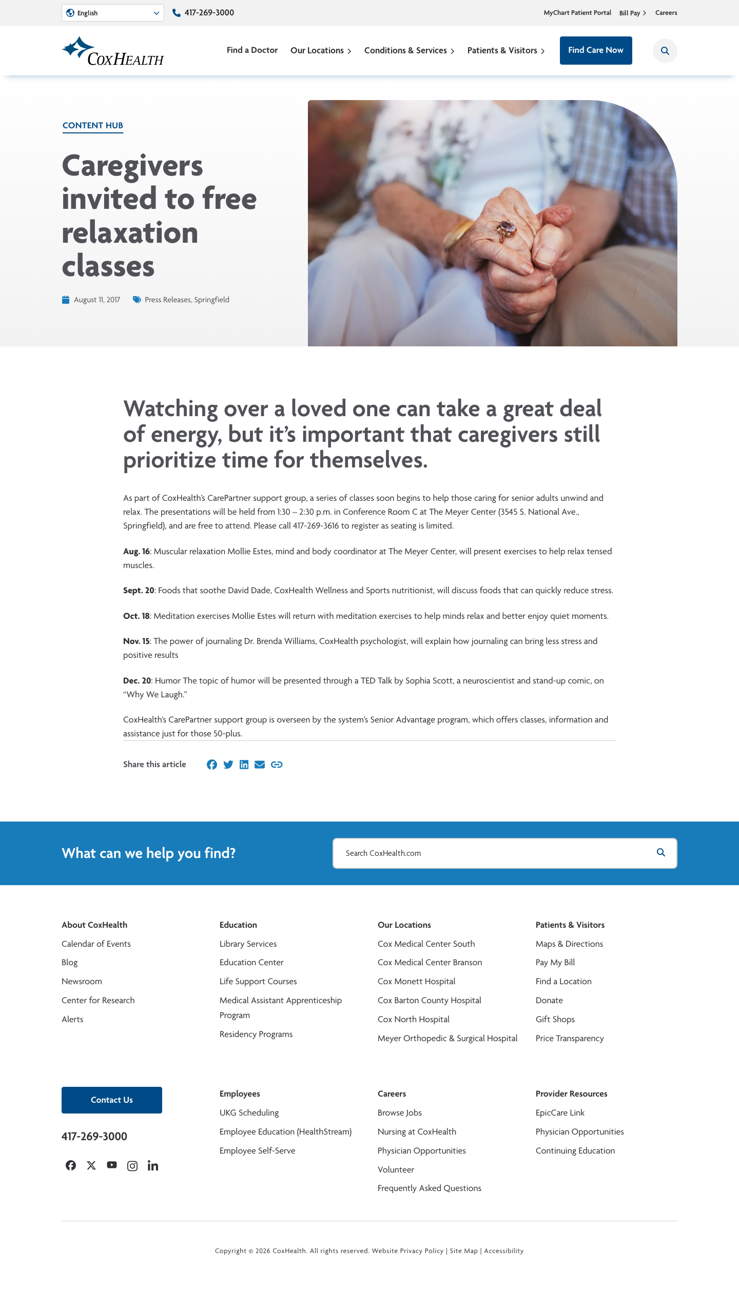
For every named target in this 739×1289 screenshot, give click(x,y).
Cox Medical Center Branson (430, 962)
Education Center (252, 962)
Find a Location (564, 981)
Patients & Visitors (507, 50)
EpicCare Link (560, 1112)
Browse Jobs (400, 1112)
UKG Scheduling (249, 1112)
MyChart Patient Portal (578, 13)
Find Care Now (596, 50)
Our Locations (321, 50)
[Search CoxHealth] (665, 50)
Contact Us (112, 1100)
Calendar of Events (96, 944)
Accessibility (504, 1251)
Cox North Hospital (414, 1019)
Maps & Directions (569, 944)
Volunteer (396, 1169)
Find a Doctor (252, 50)
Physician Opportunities (422, 1150)
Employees (240, 1093)
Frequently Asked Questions (429, 1188)
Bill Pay (633, 13)
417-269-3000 (209, 12)
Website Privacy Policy (408, 1251)
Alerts (72, 1019)
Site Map (464, 1251)
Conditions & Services (409, 50)
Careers (666, 13)
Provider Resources (572, 1093)
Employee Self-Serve (257, 1150)
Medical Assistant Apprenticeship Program (281, 1008)
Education (238, 925)
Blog (69, 962)
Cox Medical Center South (426, 944)
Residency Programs (256, 1034)
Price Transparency (570, 1038)
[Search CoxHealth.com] (505, 853)
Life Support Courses (258, 981)
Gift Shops (555, 1019)
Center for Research (98, 1000)
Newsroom (82, 981)
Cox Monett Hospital (416, 981)
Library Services (248, 944)
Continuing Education (575, 1150)
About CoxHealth (94, 925)
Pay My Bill (555, 962)
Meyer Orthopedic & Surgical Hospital (448, 1038)
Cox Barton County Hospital (429, 1000)
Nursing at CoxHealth (417, 1131)
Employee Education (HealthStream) (286, 1131)
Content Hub (93, 125)
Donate (549, 1000)
